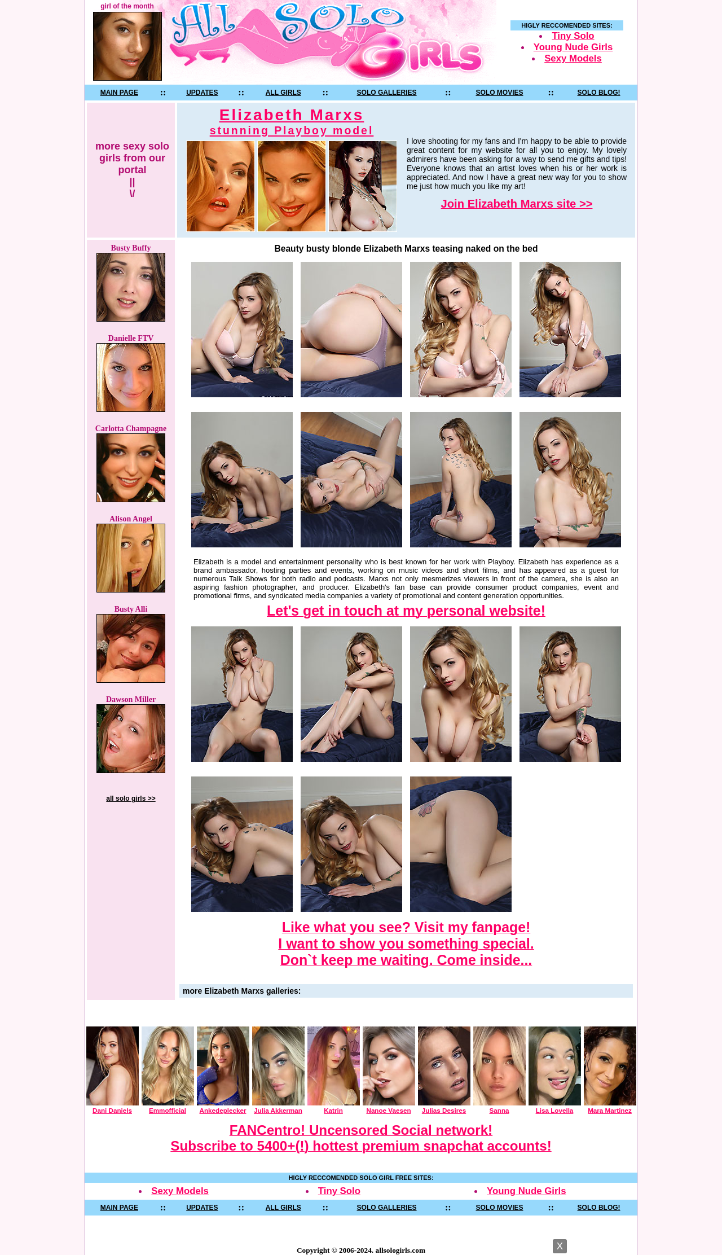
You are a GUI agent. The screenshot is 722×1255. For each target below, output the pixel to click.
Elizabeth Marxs (292, 121)
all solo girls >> (130, 798)
